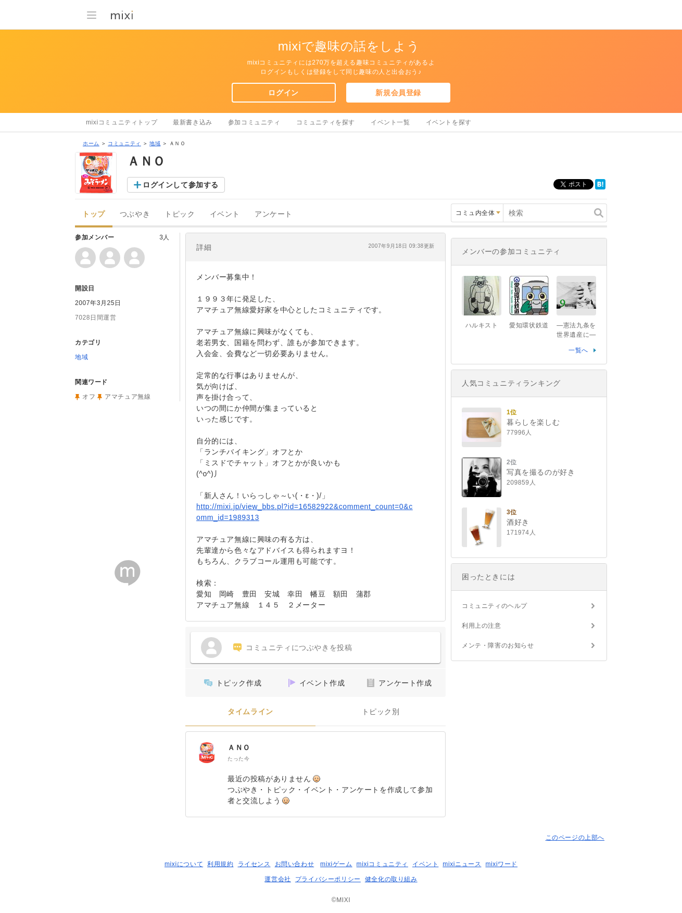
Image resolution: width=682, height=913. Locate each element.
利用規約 (220, 864)
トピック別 (381, 712)
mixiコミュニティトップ (121, 122)
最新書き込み (192, 122)
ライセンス (254, 864)
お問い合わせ (294, 864)
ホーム (91, 143)
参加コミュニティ (254, 122)
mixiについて (184, 864)
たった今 (238, 759)
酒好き (518, 522)
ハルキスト (481, 325)
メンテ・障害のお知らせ (498, 645)
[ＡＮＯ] (206, 752)
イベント (225, 214)
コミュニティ (124, 143)
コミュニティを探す (325, 122)
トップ (93, 214)
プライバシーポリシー (328, 879)
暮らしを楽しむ (533, 422)
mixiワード (501, 864)
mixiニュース (462, 864)
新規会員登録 (398, 92)
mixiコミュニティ (382, 864)
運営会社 (277, 879)
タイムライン (250, 712)
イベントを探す (449, 122)
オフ (88, 396)
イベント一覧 (390, 122)
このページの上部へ (575, 837)
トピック (180, 214)
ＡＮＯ (239, 747)
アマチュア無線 (127, 396)
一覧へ (578, 350)
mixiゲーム (336, 864)
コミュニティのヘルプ (494, 606)
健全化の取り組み (391, 879)
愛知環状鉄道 (529, 325)
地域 (154, 143)
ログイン (283, 92)
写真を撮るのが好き (541, 472)
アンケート (274, 214)
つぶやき (135, 214)
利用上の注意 (481, 625)
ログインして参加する (181, 185)
